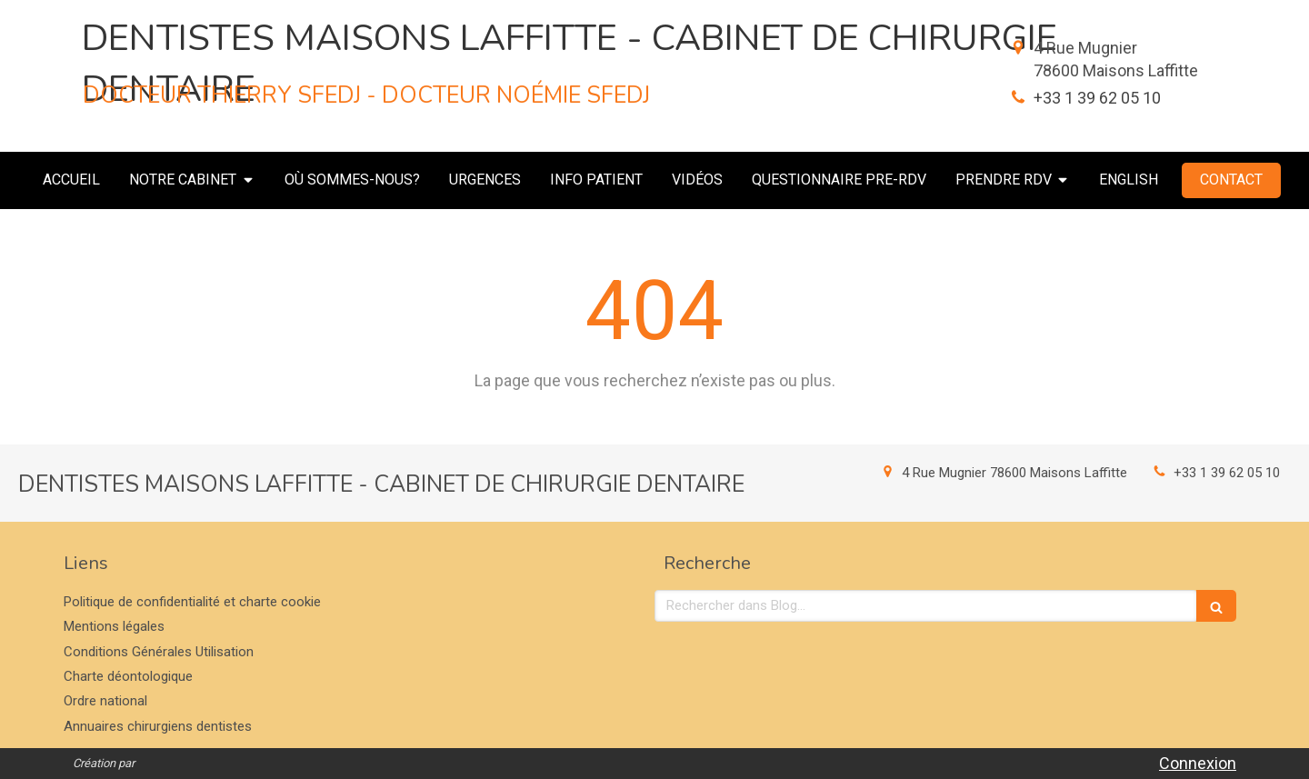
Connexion (1197, 763)
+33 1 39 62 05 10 (1097, 97)
